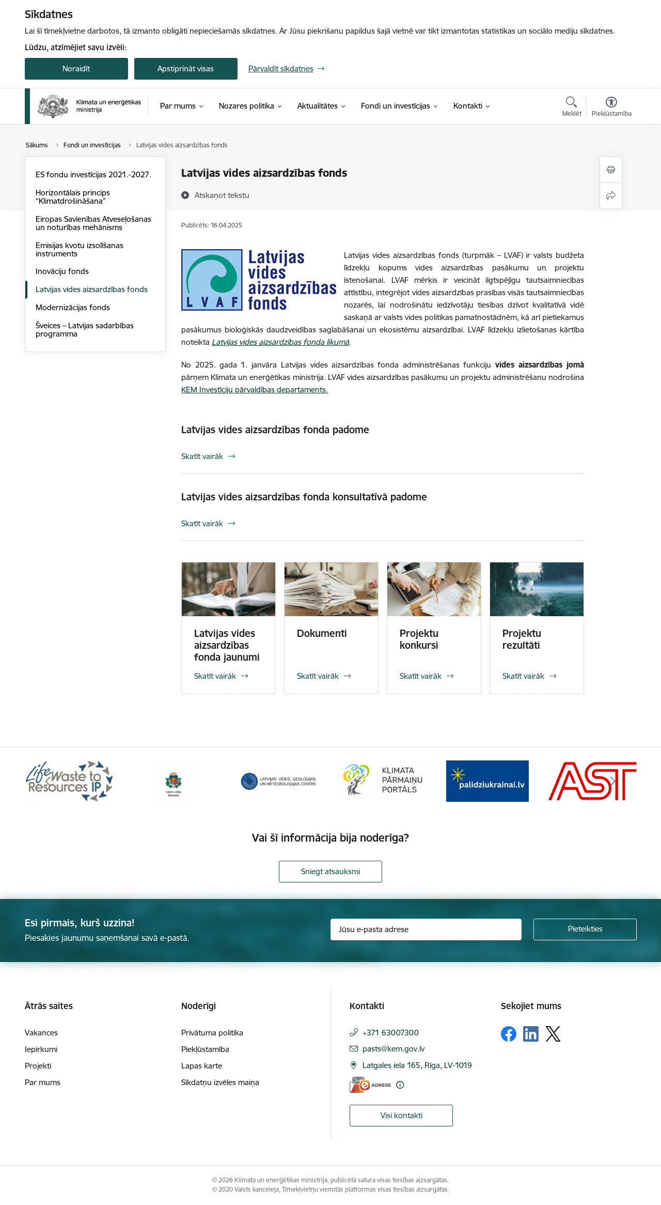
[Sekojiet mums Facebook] (508, 1034)
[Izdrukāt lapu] (611, 169)
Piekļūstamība (205, 1049)
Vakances (41, 1033)
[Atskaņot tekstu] (222, 195)
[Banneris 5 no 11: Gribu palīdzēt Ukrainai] (487, 780)
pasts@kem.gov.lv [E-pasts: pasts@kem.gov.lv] (393, 1049)
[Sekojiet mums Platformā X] (553, 1034)
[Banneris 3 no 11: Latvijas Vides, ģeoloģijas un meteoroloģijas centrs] (278, 780)
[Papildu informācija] (400, 1085)
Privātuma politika (212, 1033)
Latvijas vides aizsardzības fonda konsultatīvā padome (304, 497)
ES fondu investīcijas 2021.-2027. (93, 174)
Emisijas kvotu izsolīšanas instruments (79, 249)
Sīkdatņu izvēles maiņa (220, 1082)
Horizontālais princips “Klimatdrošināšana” (73, 197)
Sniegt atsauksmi (330, 871)
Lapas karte (201, 1066)
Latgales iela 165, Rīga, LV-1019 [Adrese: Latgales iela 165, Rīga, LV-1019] (417, 1065)
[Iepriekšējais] (48, 781)
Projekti (38, 1066)
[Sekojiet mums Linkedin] (531, 1034)
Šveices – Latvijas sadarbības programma (85, 330)
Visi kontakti (401, 1115)
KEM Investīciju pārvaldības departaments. (254, 389)
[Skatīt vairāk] (228, 628)
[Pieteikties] (585, 929)
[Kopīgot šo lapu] (611, 195)
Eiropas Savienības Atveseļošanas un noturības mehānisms (93, 223)
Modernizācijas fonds (73, 307)
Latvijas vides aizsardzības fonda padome (275, 429)
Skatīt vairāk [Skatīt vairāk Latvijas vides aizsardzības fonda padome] (202, 456)
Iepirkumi (41, 1049)
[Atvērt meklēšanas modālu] (572, 108)
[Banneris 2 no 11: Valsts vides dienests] (173, 780)
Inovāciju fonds (62, 271)
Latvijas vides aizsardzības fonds (92, 289)
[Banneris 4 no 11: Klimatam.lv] (383, 780)
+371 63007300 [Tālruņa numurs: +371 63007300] (391, 1033)
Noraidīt (76, 68)
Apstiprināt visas (186, 68)
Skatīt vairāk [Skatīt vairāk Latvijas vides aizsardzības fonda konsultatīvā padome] (202, 523)
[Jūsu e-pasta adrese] (426, 929)
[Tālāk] (612, 781)
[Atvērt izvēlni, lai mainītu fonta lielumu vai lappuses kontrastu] (612, 108)
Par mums (42, 1082)
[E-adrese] (370, 1084)
